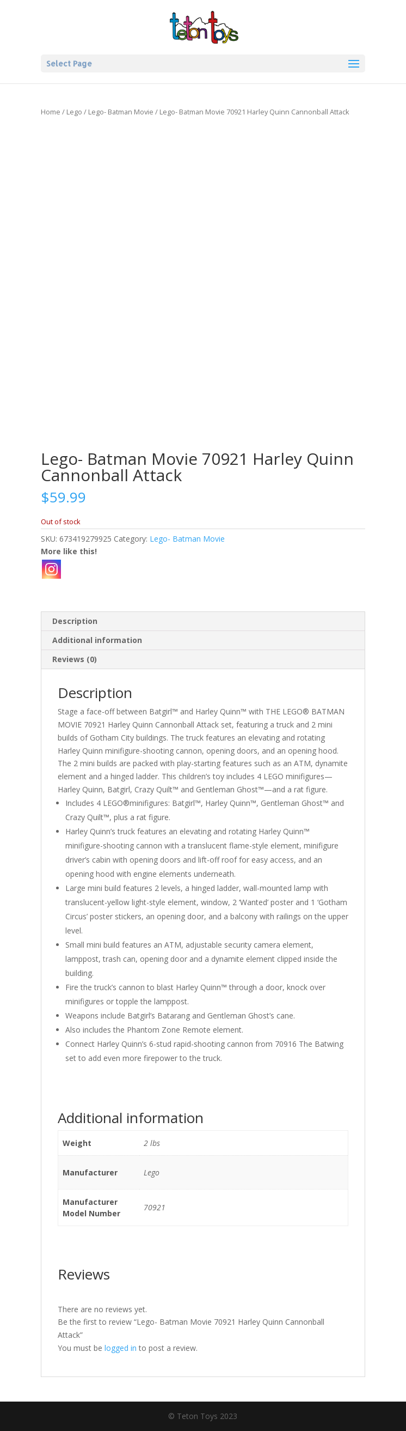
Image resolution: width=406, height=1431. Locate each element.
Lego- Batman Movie (120, 112)
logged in (120, 1348)
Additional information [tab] (97, 640)
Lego (74, 112)
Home (50, 112)
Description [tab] (74, 621)
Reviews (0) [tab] (74, 659)
